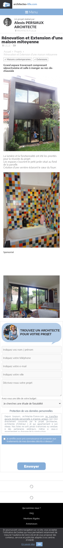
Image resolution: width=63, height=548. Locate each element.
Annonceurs (31, 523)
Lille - (9, 45)
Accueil (7, 51)
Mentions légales (32, 518)
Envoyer (31, 466)
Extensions (40, 59)
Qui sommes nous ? (31, 508)
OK (39, 544)
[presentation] (27, 453)
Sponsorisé (8, 252)
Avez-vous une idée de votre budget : (19, 398)
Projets (18, 51)
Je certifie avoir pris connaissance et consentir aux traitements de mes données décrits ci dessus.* (29, 440)
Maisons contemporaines (17, 59)
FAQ (32, 513)
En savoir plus (28, 544)
